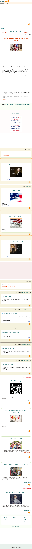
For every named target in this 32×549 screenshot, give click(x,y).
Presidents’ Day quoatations (26, 292)
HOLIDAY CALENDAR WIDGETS (25, 3)
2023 (20, 106)
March (25, 517)
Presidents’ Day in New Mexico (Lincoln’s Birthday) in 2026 (13, 104)
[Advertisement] (16, 12)
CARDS (5, 3)
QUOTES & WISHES (9, 3)
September (25, 521)
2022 (22, 106)
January (5, 517)
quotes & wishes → (27, 452)
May (14, 519)
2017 (4, 107)
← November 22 (4, 32)
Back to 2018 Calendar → (16, 526)
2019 (28, 106)
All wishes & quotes (5, 284)
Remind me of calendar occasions (25, 22)
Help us (5, 99)
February (14, 517)
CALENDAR (2, 3)
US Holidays (28, 42)
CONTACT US (19, 3)
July (5, 521)
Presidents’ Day (27, 160)
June (25, 519)
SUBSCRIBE (14, 3)
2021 (24, 106)
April (5, 519)
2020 (26, 106)
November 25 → (27, 32)
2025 (16, 106)
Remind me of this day (27, 400)
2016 (6, 107)
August (15, 521)
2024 (18, 106)
